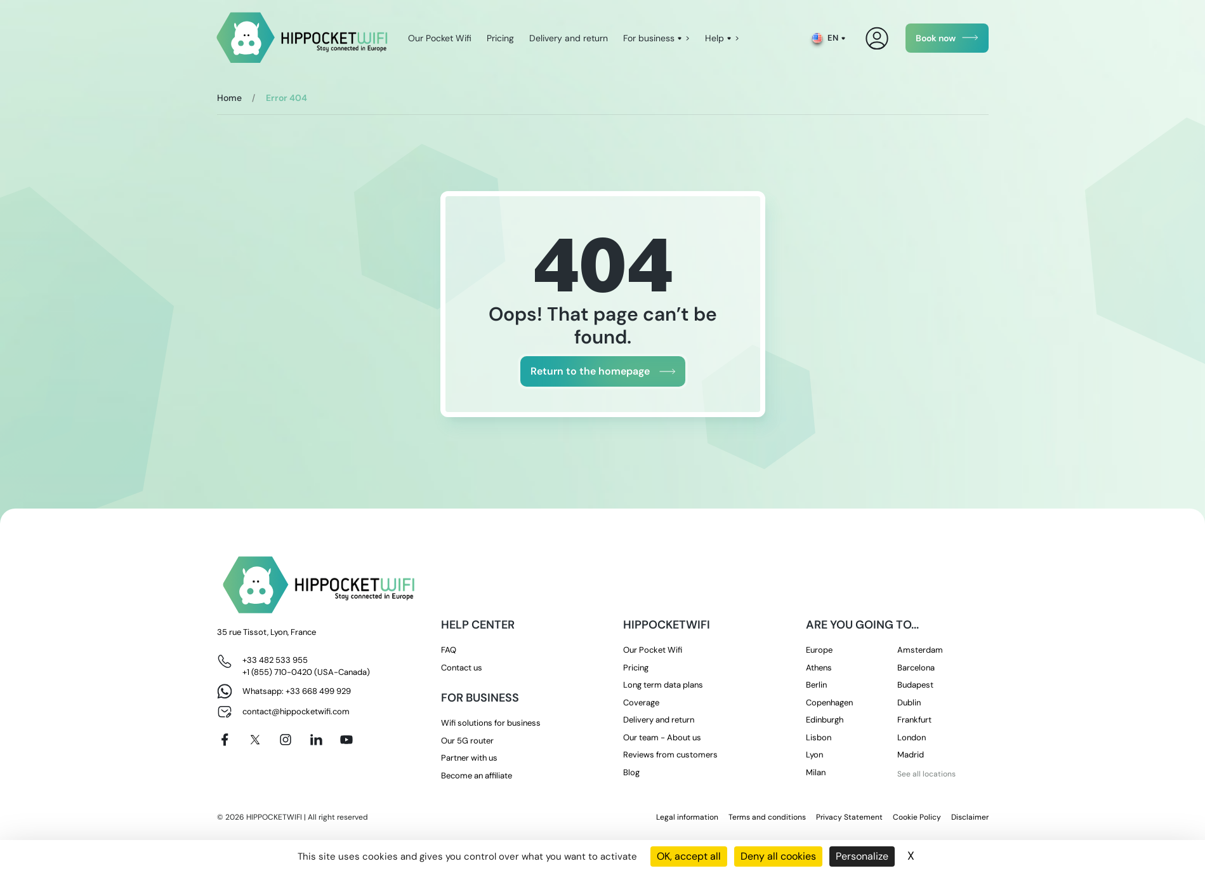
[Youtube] (346, 739)
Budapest (915, 684)
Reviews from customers (670, 754)
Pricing (500, 38)
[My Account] (877, 38)
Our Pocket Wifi (439, 38)
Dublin (909, 702)
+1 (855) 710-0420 (277, 672)
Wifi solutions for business (491, 722)
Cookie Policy (917, 817)
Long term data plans (663, 684)
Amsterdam (920, 649)
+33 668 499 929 (318, 691)
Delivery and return (568, 38)
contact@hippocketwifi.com (296, 711)
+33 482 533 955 (275, 660)
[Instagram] (285, 739)
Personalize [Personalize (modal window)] (862, 856)
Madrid (910, 754)
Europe (819, 649)
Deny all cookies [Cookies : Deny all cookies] (778, 856)
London (911, 737)
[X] (255, 739)
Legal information (687, 817)
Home (229, 97)
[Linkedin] (316, 739)
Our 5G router (467, 740)
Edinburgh (824, 719)
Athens (819, 667)
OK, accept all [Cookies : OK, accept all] (689, 856)
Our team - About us (662, 737)
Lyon (814, 754)
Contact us (461, 667)
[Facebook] (224, 739)
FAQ (448, 649)
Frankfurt (914, 719)
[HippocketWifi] (302, 38)
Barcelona (916, 667)
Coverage (641, 702)
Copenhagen (829, 702)
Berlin (816, 684)
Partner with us (469, 757)
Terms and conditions (767, 817)
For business (649, 38)
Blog (631, 772)
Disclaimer (970, 817)
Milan (816, 772)
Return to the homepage (590, 371)
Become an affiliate (476, 775)
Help (714, 38)
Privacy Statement (849, 817)
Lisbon (818, 737)
